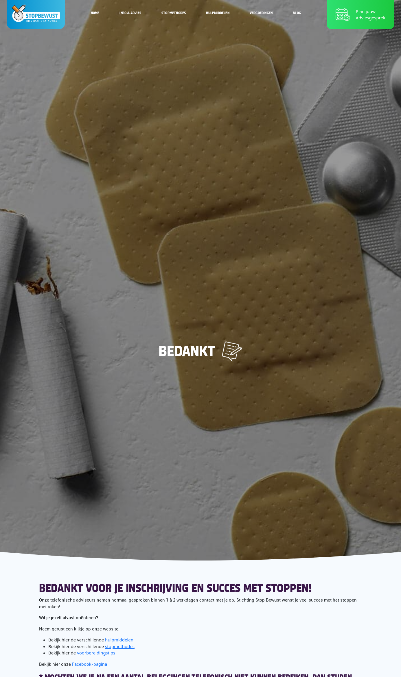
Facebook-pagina (90, 664)
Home (95, 12)
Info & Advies (130, 12)
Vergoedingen (261, 12)
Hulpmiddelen (217, 12)
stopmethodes (120, 646)
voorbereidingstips (96, 653)
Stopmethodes (173, 12)
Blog (297, 12)
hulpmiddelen (119, 640)
